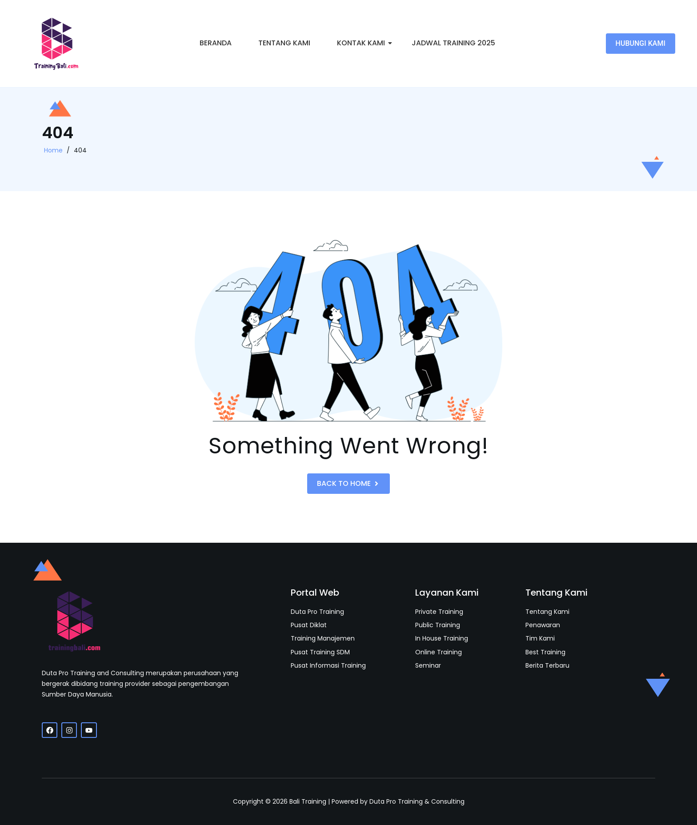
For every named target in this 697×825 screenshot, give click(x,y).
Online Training (438, 652)
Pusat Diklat (309, 625)
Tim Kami (540, 638)
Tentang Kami (284, 43)
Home (53, 150)
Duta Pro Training (317, 611)
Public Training (437, 625)
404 (80, 150)
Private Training (439, 611)
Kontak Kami (364, 43)
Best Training (545, 652)
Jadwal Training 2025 (453, 43)
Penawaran (542, 625)
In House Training (441, 638)
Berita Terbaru (547, 665)
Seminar (428, 665)
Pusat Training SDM (320, 652)
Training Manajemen (323, 638)
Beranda (216, 43)
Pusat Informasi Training (328, 665)
